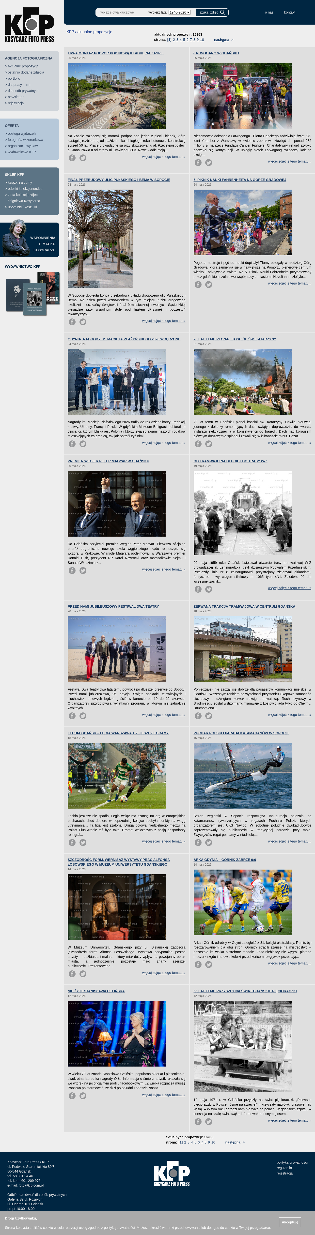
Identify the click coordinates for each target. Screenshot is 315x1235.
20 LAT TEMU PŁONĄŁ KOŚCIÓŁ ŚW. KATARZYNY (235, 339)
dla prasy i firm (19, 85)
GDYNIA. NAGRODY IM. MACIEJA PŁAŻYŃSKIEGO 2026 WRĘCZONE (124, 339)
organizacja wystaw (23, 146)
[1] (169, 40)
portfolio (14, 78)
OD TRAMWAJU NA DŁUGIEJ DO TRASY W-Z (231, 461)
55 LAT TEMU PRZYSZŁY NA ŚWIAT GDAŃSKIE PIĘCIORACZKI (245, 991)
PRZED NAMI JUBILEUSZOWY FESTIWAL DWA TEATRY (113, 606)
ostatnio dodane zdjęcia (26, 72)
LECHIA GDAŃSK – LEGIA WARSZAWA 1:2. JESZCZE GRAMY (118, 733)
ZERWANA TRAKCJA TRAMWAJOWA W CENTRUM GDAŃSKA (245, 606)
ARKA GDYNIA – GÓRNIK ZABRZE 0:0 (225, 860)
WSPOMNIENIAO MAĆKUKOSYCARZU (42, 244)
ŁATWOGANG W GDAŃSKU (216, 53)
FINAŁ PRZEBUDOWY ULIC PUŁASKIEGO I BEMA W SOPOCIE (119, 180)
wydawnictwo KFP (22, 152)
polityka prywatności (292, 1162)
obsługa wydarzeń (22, 134)
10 (202, 40)
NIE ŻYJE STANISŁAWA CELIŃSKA (96, 991)
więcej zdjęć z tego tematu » (164, 157)
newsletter (16, 97)
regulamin (284, 1168)
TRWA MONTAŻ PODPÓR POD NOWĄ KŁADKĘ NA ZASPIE (116, 53)
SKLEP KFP (14, 175)
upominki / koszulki (22, 207)
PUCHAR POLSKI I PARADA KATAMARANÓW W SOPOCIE (241, 733)
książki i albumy (20, 182)
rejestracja (16, 103)
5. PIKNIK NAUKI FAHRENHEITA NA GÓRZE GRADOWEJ (240, 180)
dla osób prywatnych (23, 91)
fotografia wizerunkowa (25, 140)
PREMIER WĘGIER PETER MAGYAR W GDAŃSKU (108, 461)
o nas (269, 12)
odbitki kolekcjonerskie (25, 189)
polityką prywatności (119, 1228)
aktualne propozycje (23, 66)
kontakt (289, 12)
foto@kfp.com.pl (31, 1185)
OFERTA (12, 126)
